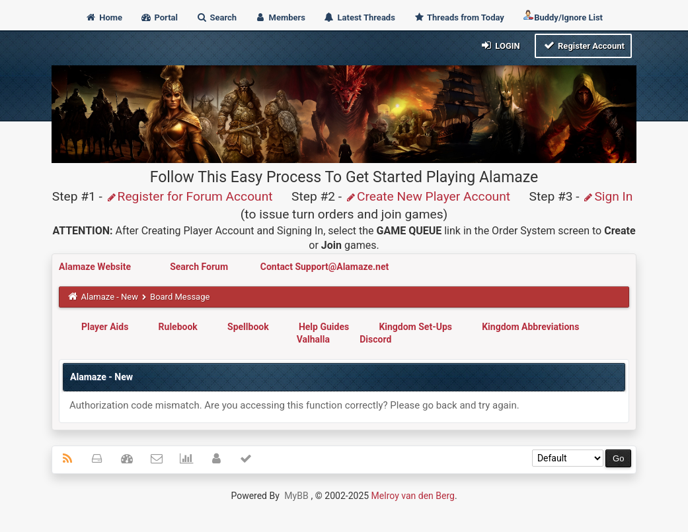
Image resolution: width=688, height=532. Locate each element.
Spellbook (248, 326)
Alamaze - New (109, 297)
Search (216, 17)
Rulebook (178, 326)
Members (279, 17)
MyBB (296, 495)
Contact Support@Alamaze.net (324, 266)
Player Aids (104, 326)
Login (500, 45)
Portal (159, 17)
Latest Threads (359, 17)
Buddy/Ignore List (562, 16)
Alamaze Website (96, 266)
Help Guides (324, 326)
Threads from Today (458, 17)
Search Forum (200, 266)
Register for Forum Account (189, 196)
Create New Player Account (427, 196)
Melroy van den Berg (413, 495)
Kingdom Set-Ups (415, 326)
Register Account (583, 45)
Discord (375, 339)
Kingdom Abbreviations (530, 326)
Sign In (607, 196)
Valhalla (313, 339)
